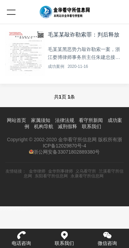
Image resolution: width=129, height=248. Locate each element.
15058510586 (14, 209)
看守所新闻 (91, 120)
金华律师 (37, 171)
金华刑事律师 (60, 171)
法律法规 (64, 120)
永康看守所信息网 (87, 176)
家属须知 (40, 120)
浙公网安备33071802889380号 (66, 152)
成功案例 (56, 66)
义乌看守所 (85, 171)
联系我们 (91, 126)
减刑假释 (67, 126)
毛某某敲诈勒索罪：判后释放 (83, 35)
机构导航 (43, 126)
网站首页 (16, 120)
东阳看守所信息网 (51, 176)
